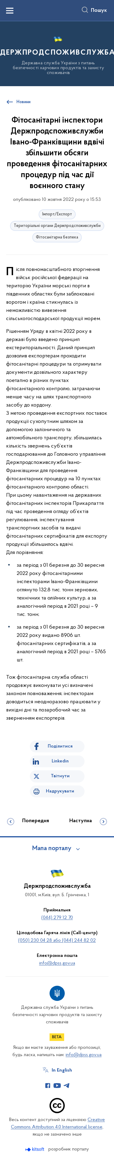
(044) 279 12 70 (57, 917)
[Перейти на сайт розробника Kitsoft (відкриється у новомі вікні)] (35, 1149)
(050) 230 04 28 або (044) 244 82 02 (57, 940)
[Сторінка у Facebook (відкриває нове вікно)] (47, 1085)
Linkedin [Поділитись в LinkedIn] (60, 761)
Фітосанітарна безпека (57, 237)
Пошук (99, 10)
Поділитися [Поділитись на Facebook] (60, 746)
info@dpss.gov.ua (57, 963)
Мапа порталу (51, 848)
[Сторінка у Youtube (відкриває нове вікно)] (57, 1085)
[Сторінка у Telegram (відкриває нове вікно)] (66, 1085)
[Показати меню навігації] (9, 10)
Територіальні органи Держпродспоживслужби (57, 226)
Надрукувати (60, 791)
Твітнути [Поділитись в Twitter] (60, 776)
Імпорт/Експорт (57, 214)
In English (62, 1070)
